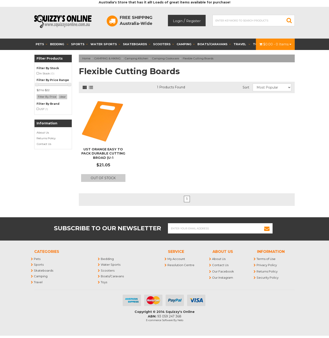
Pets (41, 44)
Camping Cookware (165, 58)
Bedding (59, 44)
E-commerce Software (159, 320)
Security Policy (268, 277)
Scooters (163, 44)
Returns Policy (46, 138)
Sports (79, 44)
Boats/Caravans (214, 44)
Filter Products (50, 58)
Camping (186, 44)
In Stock (46, 73)
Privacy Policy (267, 265)
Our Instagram (222, 277)
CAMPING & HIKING (107, 58)
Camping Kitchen (136, 58)
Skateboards (136, 44)
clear (63, 96)
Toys (104, 282)
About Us (43, 132)
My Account (176, 259)
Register (193, 21)
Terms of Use (266, 259)
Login (178, 21)
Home (86, 58)
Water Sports (105, 44)
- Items (275, 44)
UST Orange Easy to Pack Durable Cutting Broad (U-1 (103, 153)
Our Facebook (223, 271)
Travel (241, 44)
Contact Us (44, 144)
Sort (246, 87)
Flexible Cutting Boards (198, 58)
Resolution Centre (181, 265)
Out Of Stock (103, 178)
